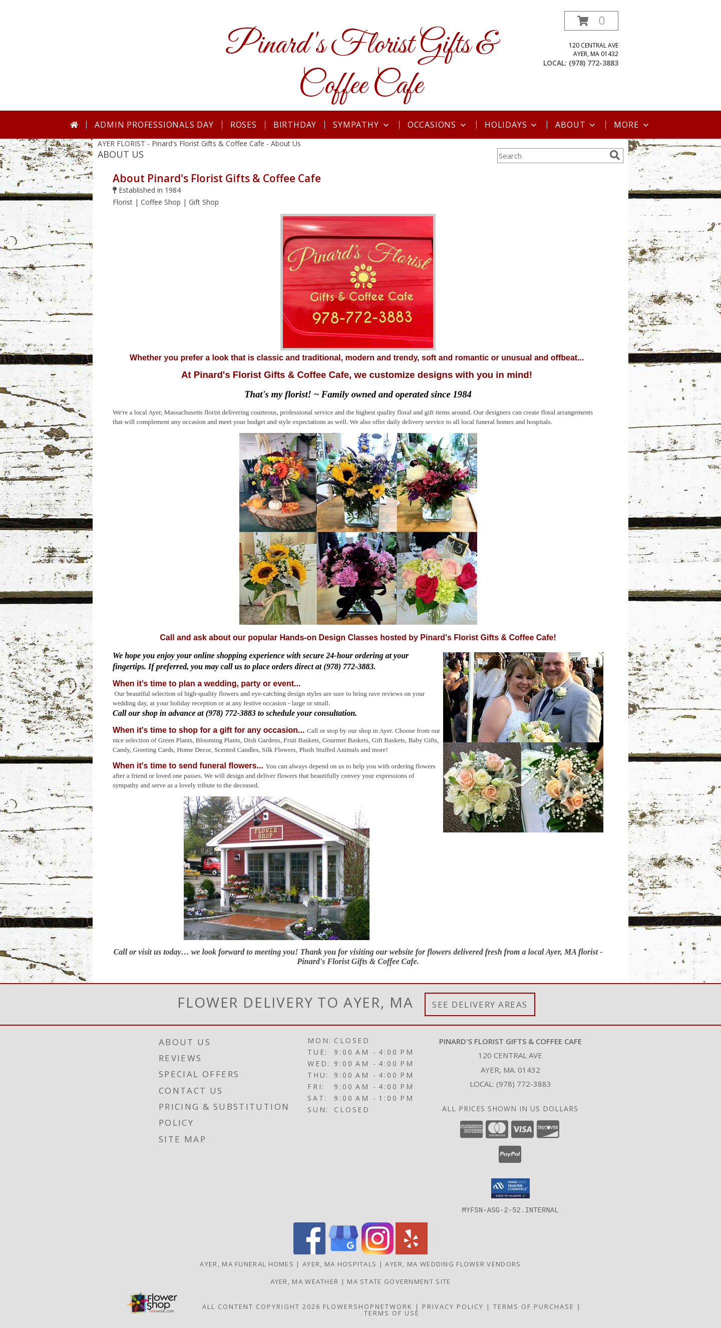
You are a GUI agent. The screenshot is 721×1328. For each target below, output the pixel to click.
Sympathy (362, 124)
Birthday (294, 124)
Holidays (512, 124)
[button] (591, 21)
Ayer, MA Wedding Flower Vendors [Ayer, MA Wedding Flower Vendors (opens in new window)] (453, 1263)
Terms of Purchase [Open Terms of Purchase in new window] (533, 1305)
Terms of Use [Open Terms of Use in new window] (392, 1312)
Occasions (438, 124)
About (576, 124)
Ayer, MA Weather (304, 1280)
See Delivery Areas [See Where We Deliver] (480, 1004)
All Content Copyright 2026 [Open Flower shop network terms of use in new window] (261, 1305)
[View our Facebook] (309, 1251)
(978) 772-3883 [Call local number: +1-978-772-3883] (593, 63)
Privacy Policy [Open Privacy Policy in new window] (453, 1305)
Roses (243, 124)
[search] (615, 155)
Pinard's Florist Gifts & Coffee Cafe (360, 65)
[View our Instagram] (378, 1251)
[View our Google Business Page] (343, 1251)
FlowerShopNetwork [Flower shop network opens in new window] (368, 1305)
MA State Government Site (399, 1280)
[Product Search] (551, 156)
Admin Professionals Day (154, 124)
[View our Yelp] (412, 1251)
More (632, 124)
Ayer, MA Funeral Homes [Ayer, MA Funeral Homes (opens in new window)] (247, 1263)
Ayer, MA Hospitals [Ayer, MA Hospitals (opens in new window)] (339, 1263)
